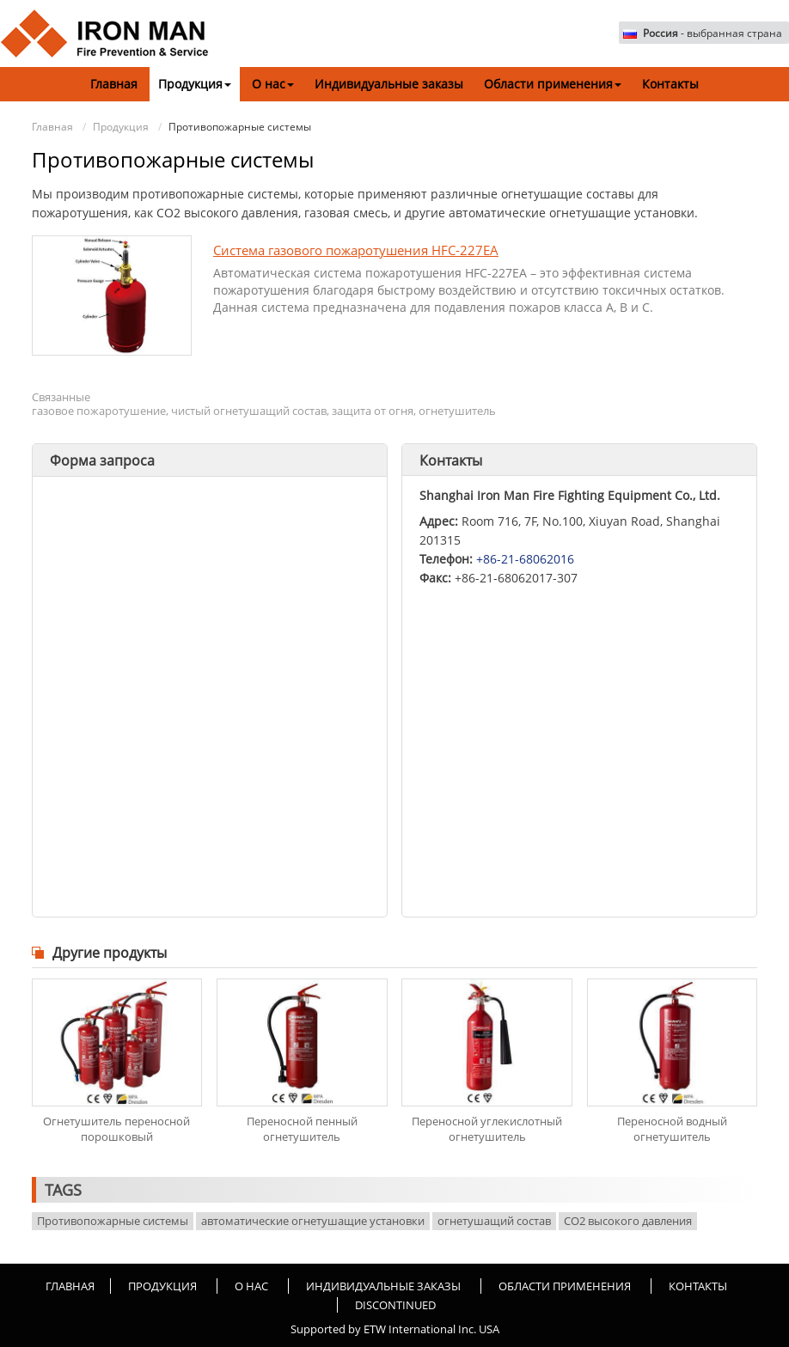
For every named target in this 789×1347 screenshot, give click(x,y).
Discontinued (395, 1305)
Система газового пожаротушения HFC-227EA (355, 250)
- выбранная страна (712, 33)
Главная (114, 84)
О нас (251, 1286)
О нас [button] (273, 84)
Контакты (670, 84)
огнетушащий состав (494, 1220)
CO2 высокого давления (628, 1220)
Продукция (121, 126)
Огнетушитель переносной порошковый (116, 1128)
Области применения (564, 1286)
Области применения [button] (552, 84)
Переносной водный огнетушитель (672, 1128)
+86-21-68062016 (525, 559)
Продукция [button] (194, 84)
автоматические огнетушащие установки (313, 1220)
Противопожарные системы (112, 1220)
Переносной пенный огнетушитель (302, 1128)
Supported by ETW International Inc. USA (395, 1329)
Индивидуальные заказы (389, 84)
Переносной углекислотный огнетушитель (487, 1128)
